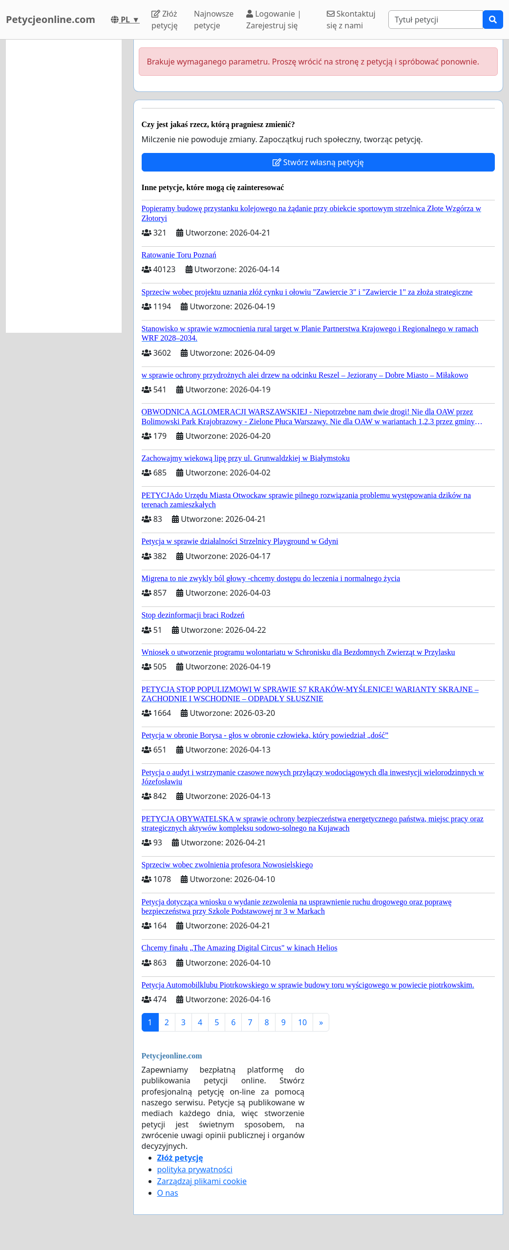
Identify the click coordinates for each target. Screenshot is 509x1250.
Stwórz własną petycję (318, 162)
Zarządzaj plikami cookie (202, 1181)
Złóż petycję (164, 19)
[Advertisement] (64, 186)
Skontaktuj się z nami (351, 19)
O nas (167, 1192)
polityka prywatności (195, 1169)
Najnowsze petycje (213, 19)
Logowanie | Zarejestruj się (273, 19)
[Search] (435, 19)
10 (302, 1022)
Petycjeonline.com (50, 19)
